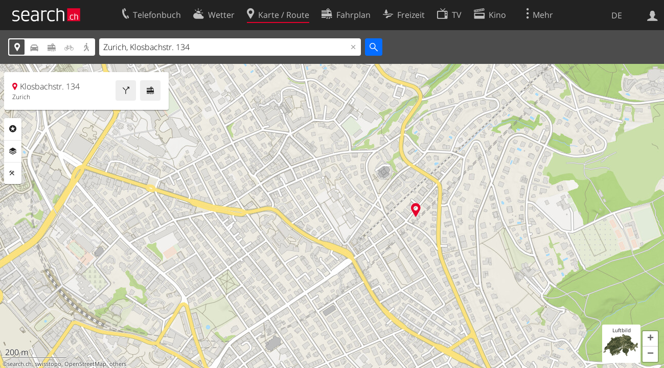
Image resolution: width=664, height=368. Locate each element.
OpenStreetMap (85, 363)
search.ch (19, 363)
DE (616, 15)
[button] (650, 339)
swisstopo (48, 363)
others (117, 363)
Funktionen (12, 173)
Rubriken (12, 129)
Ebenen (12, 151)
